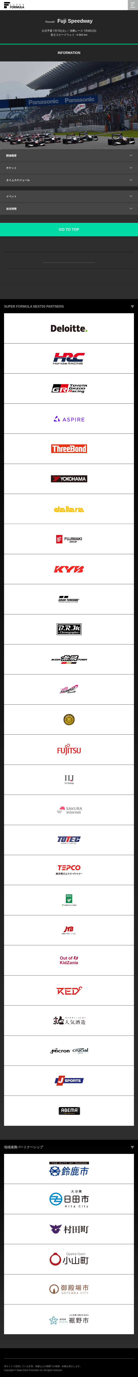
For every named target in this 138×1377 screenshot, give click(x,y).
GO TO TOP (69, 230)
